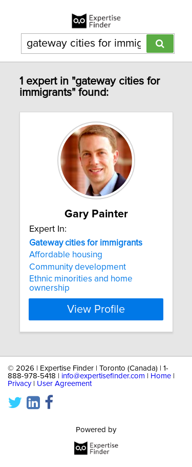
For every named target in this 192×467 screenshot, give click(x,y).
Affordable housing (65, 254)
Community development (77, 267)
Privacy (19, 384)
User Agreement (64, 384)
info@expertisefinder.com (103, 376)
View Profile (96, 309)
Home (161, 376)
